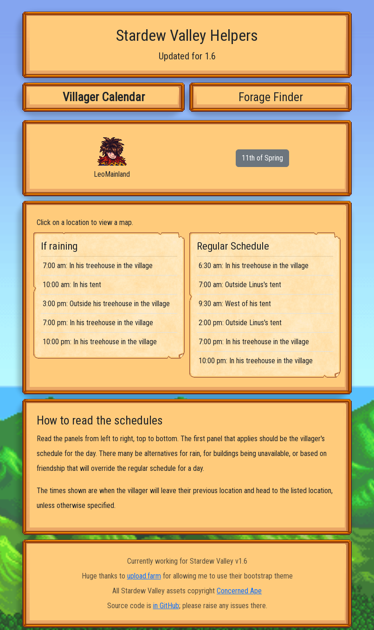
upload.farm (144, 576)
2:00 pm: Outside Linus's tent (240, 322)
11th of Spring (262, 158)
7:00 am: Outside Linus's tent (240, 284)
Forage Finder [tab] (271, 97)
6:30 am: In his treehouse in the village (254, 265)
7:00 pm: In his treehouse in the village (98, 322)
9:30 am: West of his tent (235, 303)
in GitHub (166, 605)
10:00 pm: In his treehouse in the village (100, 341)
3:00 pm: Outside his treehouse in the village (106, 303)
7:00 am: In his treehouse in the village (98, 265)
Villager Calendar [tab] (104, 97)
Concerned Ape (239, 590)
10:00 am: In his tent (72, 284)
